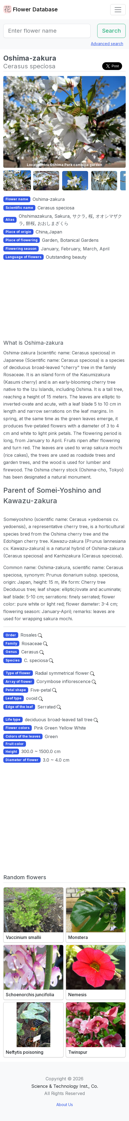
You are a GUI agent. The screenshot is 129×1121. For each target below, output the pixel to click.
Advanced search (107, 43)
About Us (64, 1104)
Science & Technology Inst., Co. (64, 1086)
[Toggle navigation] (118, 9)
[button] (17, 180)
